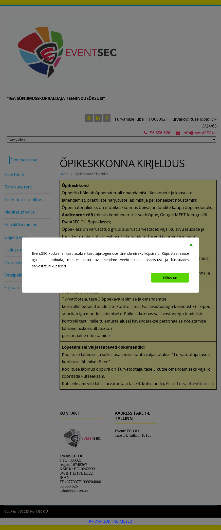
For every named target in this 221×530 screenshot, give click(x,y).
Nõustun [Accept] (170, 277)
